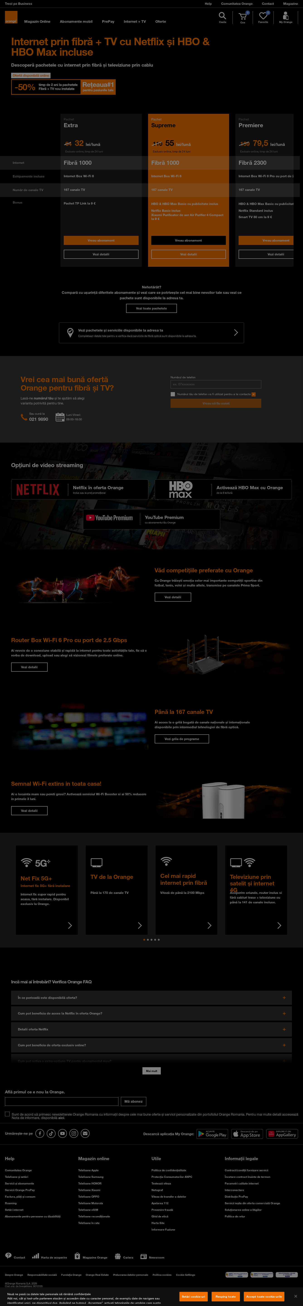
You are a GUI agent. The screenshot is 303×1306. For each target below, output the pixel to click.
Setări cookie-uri (193, 1296)
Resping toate (226, 1296)
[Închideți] (296, 1296)
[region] (151, 1296)
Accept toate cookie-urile (264, 1296)
